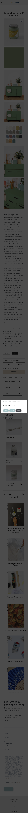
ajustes (13, 405)
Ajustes (18, 410)
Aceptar (5, 410)
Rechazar (12, 410)
